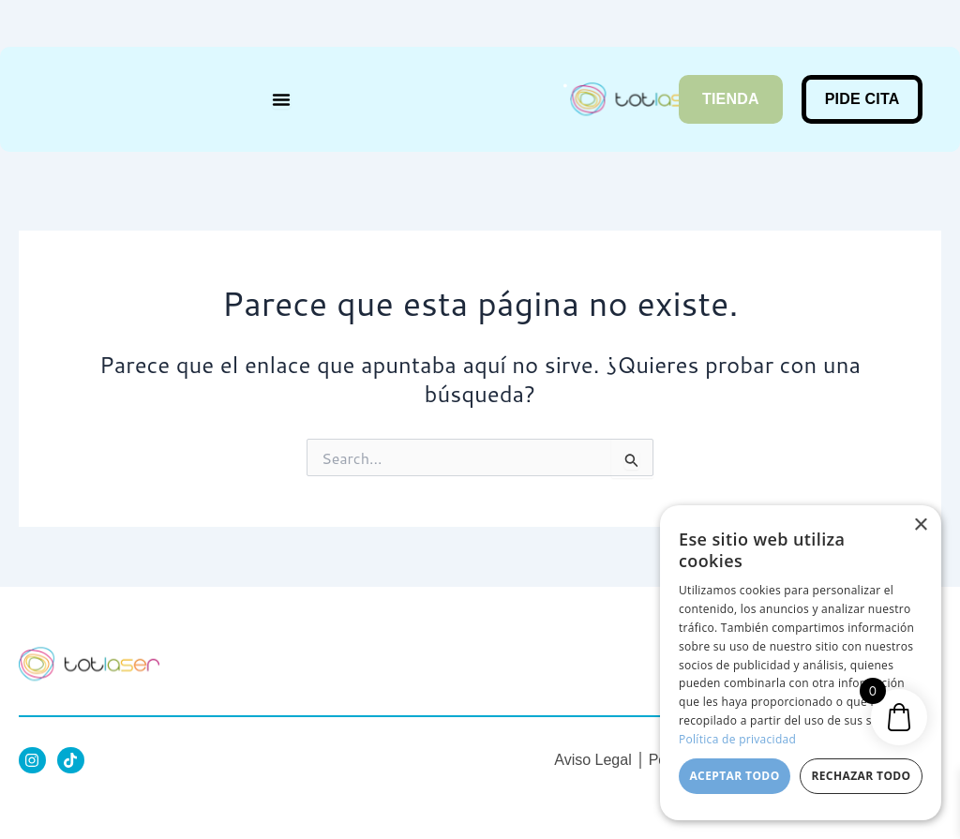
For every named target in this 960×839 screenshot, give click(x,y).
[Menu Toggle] (281, 99)
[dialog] (800, 662)
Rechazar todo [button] (860, 776)
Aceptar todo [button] (734, 776)
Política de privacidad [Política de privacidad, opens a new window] (737, 739)
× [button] (920, 525)
